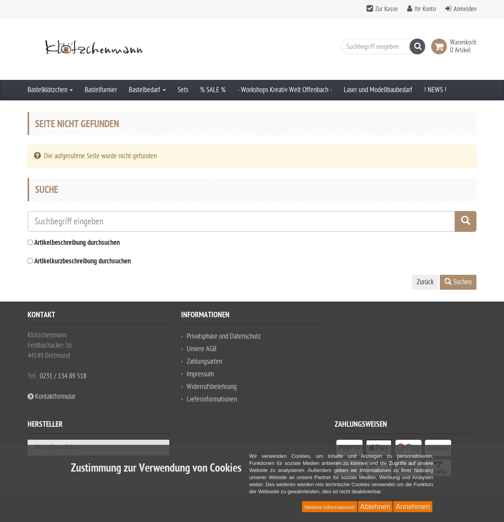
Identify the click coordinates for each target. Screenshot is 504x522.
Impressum (200, 374)
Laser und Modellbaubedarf (378, 90)
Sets (183, 90)
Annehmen (413, 507)
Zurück (425, 282)
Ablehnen (375, 507)
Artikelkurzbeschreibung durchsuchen (82, 261)
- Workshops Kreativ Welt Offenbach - (284, 90)
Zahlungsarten (204, 361)
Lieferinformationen (212, 399)
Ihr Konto (425, 9)
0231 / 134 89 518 (63, 376)
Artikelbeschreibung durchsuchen (77, 243)
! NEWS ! (435, 90)
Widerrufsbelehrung (212, 387)
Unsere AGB (202, 349)
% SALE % (213, 90)
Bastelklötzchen (50, 90)
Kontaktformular (52, 396)
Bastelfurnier (101, 90)
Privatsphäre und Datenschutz (224, 336)
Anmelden (465, 9)
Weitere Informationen (329, 507)
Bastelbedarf (147, 90)
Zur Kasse (386, 9)
